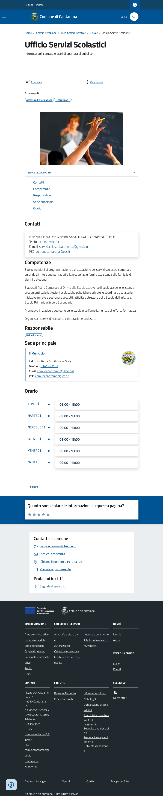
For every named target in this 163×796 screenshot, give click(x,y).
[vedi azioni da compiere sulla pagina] (93, 82)
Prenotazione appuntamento (96, 739)
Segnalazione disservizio (96, 730)
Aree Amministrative (73, 33)
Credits (90, 781)
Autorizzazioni (62, 646)
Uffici (28, 674)
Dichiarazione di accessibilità (96, 707)
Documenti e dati (35, 640)
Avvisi (116, 640)
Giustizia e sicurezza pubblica (66, 660)
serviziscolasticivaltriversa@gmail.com (64, 246)
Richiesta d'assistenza (96, 748)
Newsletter (119, 698)
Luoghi (117, 664)
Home (28, 33)
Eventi (117, 669)
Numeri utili (31, 767)
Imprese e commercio (96, 634)
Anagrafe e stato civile (66, 637)
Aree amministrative (37, 634)
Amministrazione (46, 33)
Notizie (117, 634)
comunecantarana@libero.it (55, 371)
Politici (28, 668)
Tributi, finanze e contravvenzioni (96, 643)
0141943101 (49, 366)
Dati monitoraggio (35, 781)
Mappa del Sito (120, 781)
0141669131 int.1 (54, 241)
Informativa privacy (95, 693)
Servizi (66, 781)
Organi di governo (35, 651)
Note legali (90, 699)
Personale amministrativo (37, 660)
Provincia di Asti (63, 699)
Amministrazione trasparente (96, 717)
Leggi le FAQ (91, 724)
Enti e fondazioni (34, 646)
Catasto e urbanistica (66, 651)
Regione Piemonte (34, 5)
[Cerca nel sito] (132, 16)
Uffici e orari (31, 761)
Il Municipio (37, 353)
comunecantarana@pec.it (53, 251)
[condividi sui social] (34, 82)
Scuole (94, 33)
